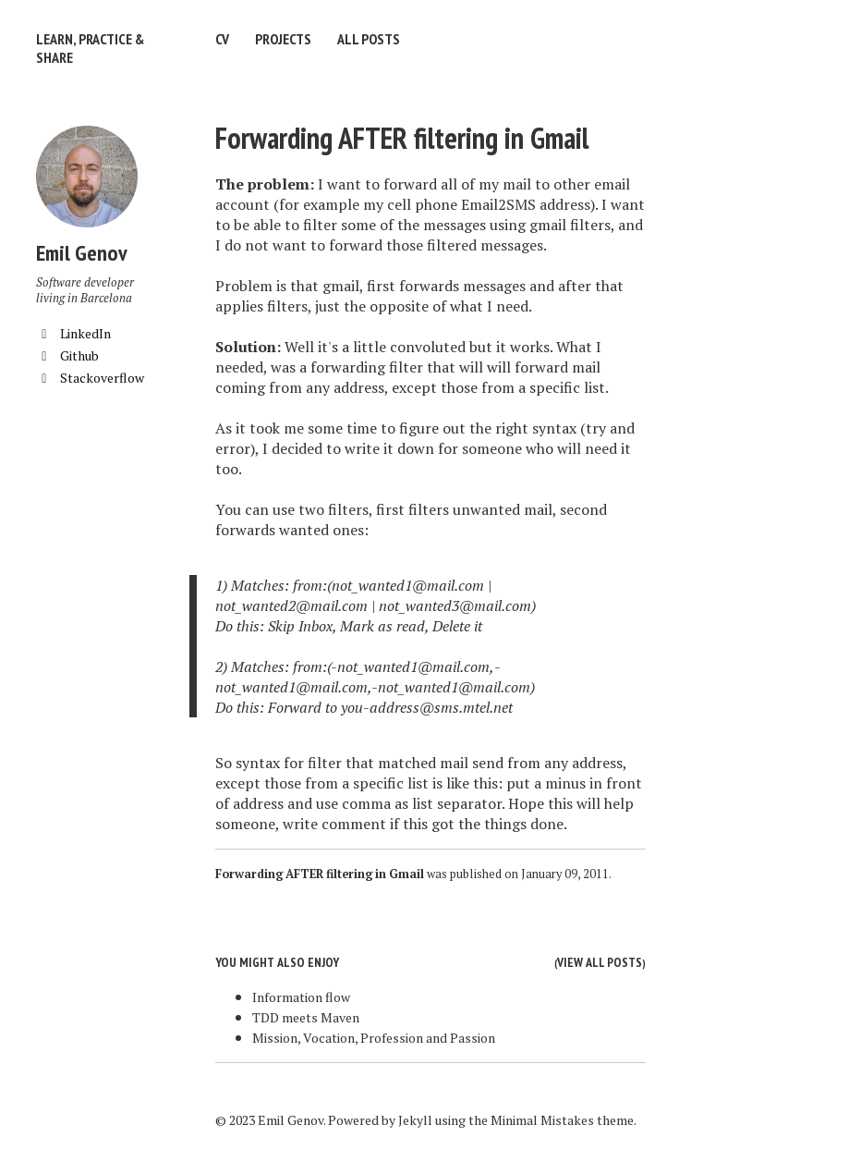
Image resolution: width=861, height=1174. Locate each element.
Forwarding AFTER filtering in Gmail (401, 137)
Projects (283, 39)
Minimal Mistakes (542, 1120)
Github (67, 355)
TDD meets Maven (305, 1017)
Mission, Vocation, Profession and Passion (373, 1037)
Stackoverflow (90, 377)
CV (222, 39)
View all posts (599, 962)
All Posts (368, 39)
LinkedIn (73, 333)
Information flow (301, 997)
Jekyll (415, 1120)
